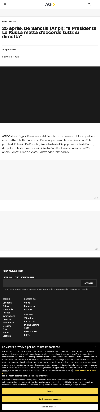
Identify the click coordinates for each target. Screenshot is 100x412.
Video (27, 302)
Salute (6, 332)
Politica (6, 312)
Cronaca (7, 302)
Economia (8, 309)
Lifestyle (7, 326)
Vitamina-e (30, 318)
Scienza (7, 336)
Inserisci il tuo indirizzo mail (19, 277)
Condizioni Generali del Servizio (74, 289)
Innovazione (9, 316)
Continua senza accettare (50, 399)
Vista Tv (12, 22)
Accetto (50, 391)
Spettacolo (8, 322)
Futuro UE (29, 321)
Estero (6, 306)
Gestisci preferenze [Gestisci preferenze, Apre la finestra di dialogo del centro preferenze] (50, 407)
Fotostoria (29, 306)
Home (4, 22)
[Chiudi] (96, 347)
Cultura (7, 319)
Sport (5, 329)
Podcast (28, 309)
